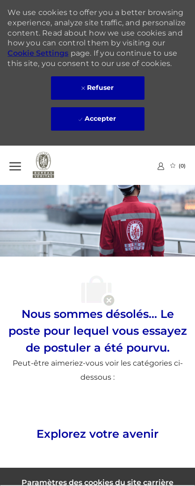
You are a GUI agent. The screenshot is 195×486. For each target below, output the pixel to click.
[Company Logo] (56, 165)
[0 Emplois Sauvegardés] (178, 166)
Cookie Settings (37, 53)
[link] (161, 166)
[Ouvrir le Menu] (15, 165)
